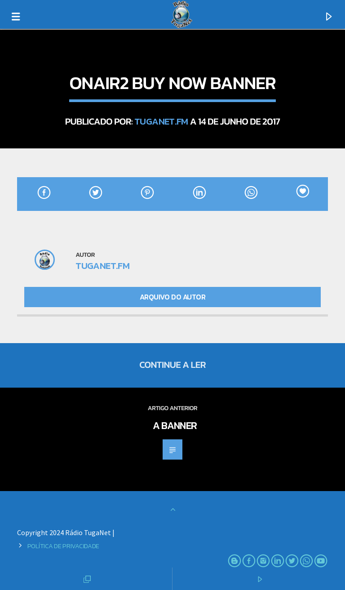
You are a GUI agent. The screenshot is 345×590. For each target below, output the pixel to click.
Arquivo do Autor (172, 296)
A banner (175, 425)
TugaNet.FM (161, 121)
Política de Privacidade (63, 546)
